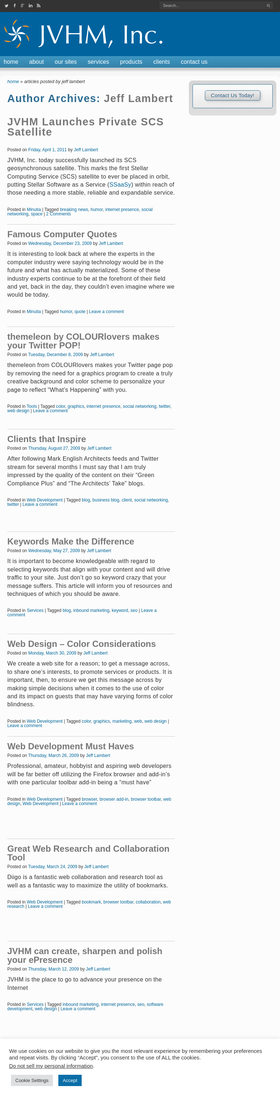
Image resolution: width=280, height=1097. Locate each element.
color (60, 406)
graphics (76, 406)
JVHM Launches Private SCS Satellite (85, 127)
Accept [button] (70, 1080)
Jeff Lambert (138, 98)
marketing (122, 721)
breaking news (74, 209)
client (127, 500)
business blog (106, 500)
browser (89, 799)
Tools (32, 406)
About (36, 62)
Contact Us (194, 62)
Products (131, 62)
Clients (161, 62)
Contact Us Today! (232, 95)
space (37, 213)
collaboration (148, 902)
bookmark (91, 902)
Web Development (45, 500)
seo (134, 610)
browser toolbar (146, 799)
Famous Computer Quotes (62, 234)
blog (86, 500)
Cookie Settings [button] (31, 1080)
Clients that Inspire (46, 439)
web (138, 721)
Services (98, 62)
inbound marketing (91, 610)
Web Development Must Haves (70, 746)
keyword (120, 610)
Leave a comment (106, 311)
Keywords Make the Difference (70, 541)
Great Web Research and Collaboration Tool (88, 853)
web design (18, 410)
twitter (164, 406)
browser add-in (114, 799)
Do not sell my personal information (51, 1066)
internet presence (122, 209)
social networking (139, 406)
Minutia (34, 209)
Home (11, 62)
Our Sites (66, 62)
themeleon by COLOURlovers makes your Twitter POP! (83, 341)
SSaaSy (120, 184)
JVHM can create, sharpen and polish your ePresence (84, 955)
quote (79, 311)
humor (96, 209)
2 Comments (58, 213)
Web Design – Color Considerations (81, 644)
